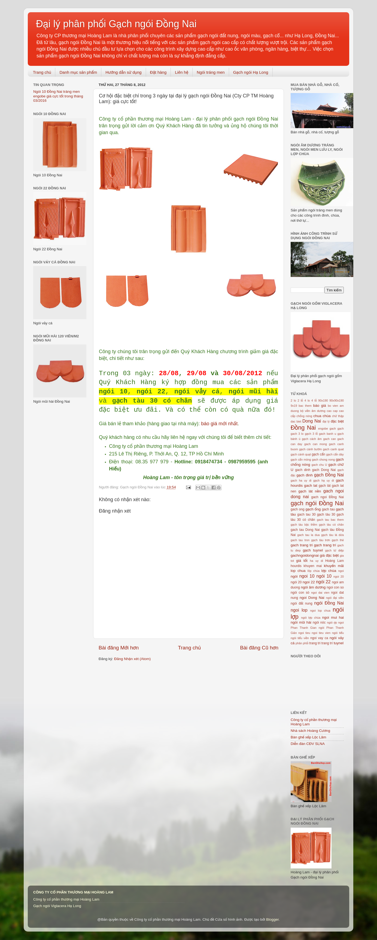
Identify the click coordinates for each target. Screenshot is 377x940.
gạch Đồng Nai (329, 474)
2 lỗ (300, 400)
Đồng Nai (303, 427)
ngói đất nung (301, 603)
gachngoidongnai (305, 555)
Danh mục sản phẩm (78, 72)
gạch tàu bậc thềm (304, 524)
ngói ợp (332, 622)
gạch (341, 428)
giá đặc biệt (329, 555)
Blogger (272, 919)
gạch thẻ (338, 540)
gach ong (298, 509)
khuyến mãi (334, 566)
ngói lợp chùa (310, 617)
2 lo (293, 400)
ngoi (341, 570)
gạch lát (325, 486)
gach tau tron (300, 540)
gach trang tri (302, 545)
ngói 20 (296, 582)
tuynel (338, 643)
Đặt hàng (158, 72)
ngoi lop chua (320, 610)
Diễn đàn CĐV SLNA (308, 744)
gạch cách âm (311, 438)
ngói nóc (319, 622)
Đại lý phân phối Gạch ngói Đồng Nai (116, 23)
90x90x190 (336, 400)
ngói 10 (324, 576)
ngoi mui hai (333, 617)
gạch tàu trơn (320, 540)
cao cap (332, 410)
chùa (327, 416)
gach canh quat (333, 449)
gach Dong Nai (324, 470)
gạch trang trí (325, 545)
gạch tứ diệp (334, 550)
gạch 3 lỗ (311, 433)
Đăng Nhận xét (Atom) (132, 659)
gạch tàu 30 (326, 514)
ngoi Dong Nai (312, 598)
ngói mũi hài (301, 622)
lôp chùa (314, 570)
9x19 (294, 405)
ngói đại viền (335, 597)
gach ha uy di (301, 480)
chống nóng (304, 416)
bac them (305, 405)
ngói (294, 576)
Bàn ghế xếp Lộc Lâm (308, 737)
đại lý (326, 421)
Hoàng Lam (334, 561)
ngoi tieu (304, 632)
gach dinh (303, 470)
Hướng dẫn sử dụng (123, 72)
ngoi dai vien (320, 592)
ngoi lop (299, 610)
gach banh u (327, 433)
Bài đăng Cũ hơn (259, 648)
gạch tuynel (313, 550)
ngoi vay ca (319, 638)
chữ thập (338, 416)
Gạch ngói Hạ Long (250, 72)
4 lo (307, 400)
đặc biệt (337, 421)
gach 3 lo (297, 433)
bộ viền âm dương (312, 410)
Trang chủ (42, 72)
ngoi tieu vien (321, 632)
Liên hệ (181, 72)
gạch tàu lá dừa (332, 535)
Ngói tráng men (211, 72)
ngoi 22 (309, 582)
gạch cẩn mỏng (301, 459)
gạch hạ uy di (323, 480)
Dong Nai (311, 420)
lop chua (298, 571)
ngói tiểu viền (300, 638)
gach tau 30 (306, 514)
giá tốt (302, 561)
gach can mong (315, 444)
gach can (329, 438)
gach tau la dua (308, 535)
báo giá (319, 405)
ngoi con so (335, 587)
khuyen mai (313, 566)
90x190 (323, 400)
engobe (323, 428)
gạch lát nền (310, 491)
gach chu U (319, 464)
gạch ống (313, 509)
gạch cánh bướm (310, 449)
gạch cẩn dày (335, 454)
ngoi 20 (338, 576)
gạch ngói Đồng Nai (317, 503)
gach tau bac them (330, 519)
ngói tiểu (338, 632)
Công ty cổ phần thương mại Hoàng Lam (66, 899)
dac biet (296, 421)
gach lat (310, 485)
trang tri (314, 643)
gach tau (328, 509)
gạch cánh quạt (301, 454)
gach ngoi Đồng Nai (327, 497)
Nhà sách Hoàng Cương (310, 731)
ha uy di (316, 560)
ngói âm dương (313, 587)
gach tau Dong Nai (305, 530)
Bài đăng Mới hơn (119, 648)
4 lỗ (314, 400)
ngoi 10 (307, 576)
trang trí (327, 643)
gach (333, 428)
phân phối (302, 643)
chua (317, 416)
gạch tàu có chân (331, 524)
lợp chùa (328, 571)
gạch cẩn (318, 454)
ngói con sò (300, 592)
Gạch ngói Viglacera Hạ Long (57, 906)
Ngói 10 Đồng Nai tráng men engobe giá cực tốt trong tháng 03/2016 (58, 96)
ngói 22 (323, 581)
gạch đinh (305, 475)
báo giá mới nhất (219, 423)
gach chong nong (323, 459)
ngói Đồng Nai (329, 602)
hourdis (296, 566)
